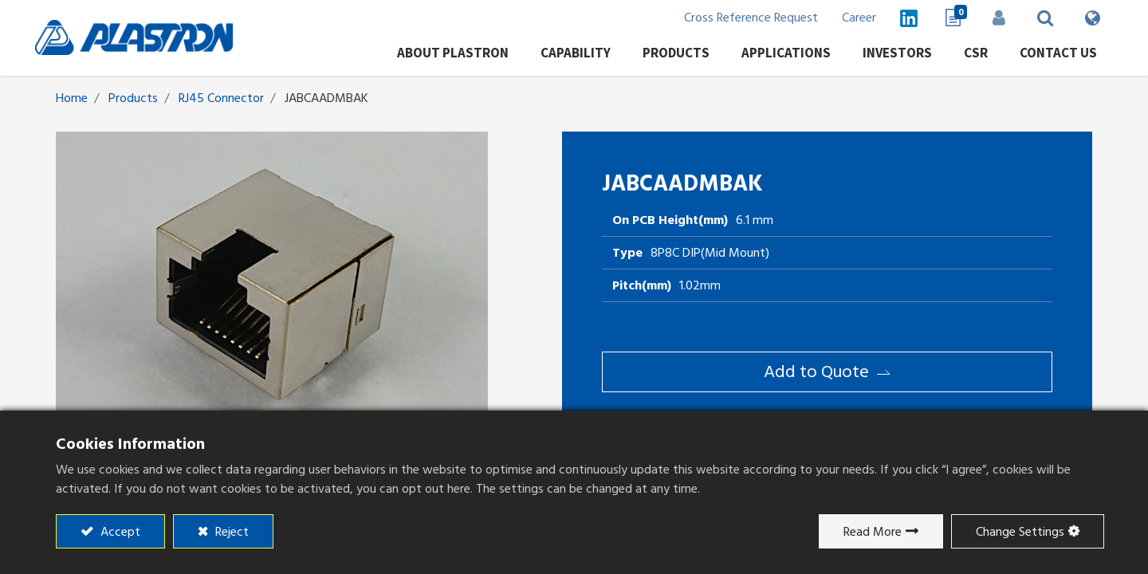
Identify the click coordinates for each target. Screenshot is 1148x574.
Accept (118, 532)
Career (852, 17)
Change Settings (1020, 532)
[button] (1039, 17)
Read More (872, 532)
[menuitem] (891, 55)
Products (133, 98)
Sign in (992, 17)
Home (72, 98)
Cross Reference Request (745, 17)
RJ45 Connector (221, 98)
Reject (230, 532)
